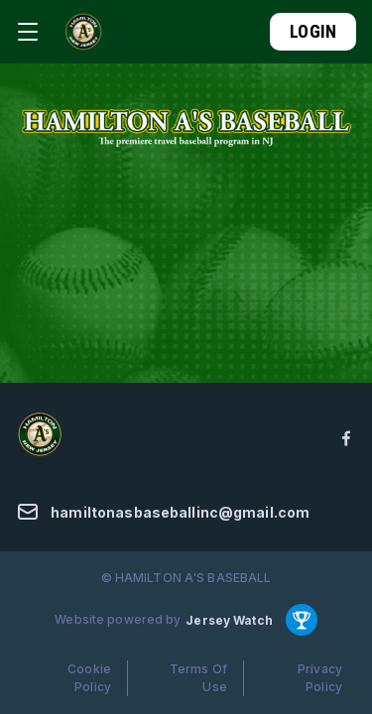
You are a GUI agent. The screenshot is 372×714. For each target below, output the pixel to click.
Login (313, 31)
